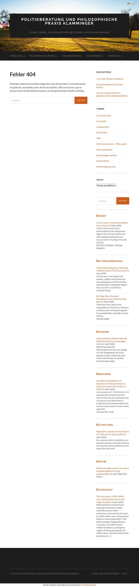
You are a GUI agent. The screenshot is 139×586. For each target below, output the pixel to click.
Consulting (16, 56)
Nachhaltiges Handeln (106, 155)
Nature (102, 461)
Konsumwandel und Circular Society (109, 86)
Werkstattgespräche (106, 166)
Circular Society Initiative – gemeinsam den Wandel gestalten (112, 94)
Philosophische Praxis (42, 56)
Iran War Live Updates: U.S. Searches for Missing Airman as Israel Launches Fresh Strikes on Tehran (111, 384)
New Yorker (105, 374)
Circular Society (103, 115)
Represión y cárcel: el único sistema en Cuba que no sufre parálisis (112, 433)
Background (94, 56)
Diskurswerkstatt (71, 56)
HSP (98, 138)
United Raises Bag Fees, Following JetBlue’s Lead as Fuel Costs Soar (112, 269)
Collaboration (102, 127)
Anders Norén (111, 574)
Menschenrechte (104, 149)
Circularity (101, 121)
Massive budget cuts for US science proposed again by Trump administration (112, 471)
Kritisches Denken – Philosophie (111, 144)
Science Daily (106, 490)
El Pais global (106, 425)
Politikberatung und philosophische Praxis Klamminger (69, 21)
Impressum (114, 56)
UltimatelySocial (88, 584)
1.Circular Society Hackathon (109, 78)
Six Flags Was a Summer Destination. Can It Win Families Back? (111, 299)
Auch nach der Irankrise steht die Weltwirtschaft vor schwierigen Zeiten (111, 341)
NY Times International (111, 261)
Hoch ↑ (125, 574)
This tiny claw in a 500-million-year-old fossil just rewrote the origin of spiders (110, 499)
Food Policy (101, 132)
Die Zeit (102, 216)
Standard (104, 332)
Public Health (102, 161)
